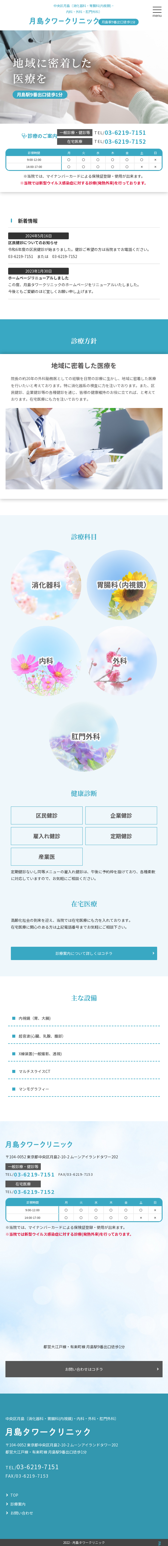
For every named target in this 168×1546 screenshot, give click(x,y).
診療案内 (18, 1504)
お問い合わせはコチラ (84, 1369)
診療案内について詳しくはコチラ (84, 953)
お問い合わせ (21, 1513)
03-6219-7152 (125, 141)
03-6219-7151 (125, 132)
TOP (14, 1495)
